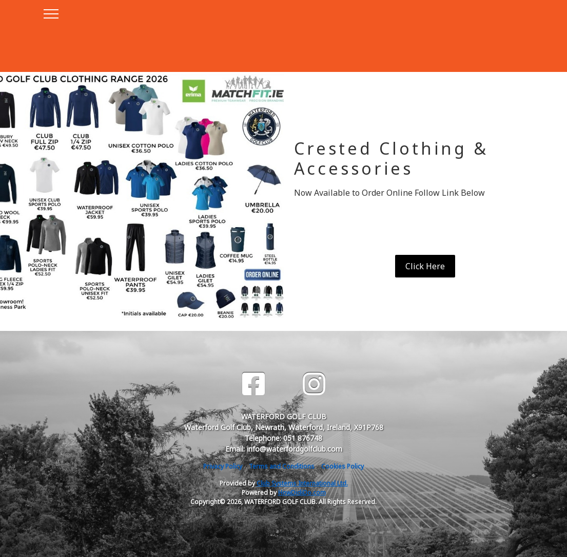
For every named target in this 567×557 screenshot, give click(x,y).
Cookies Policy (342, 466)
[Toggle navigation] (50, 12)
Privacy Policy (222, 466)
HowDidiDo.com (302, 492)
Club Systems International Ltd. (302, 483)
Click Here (425, 266)
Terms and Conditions (282, 466)
